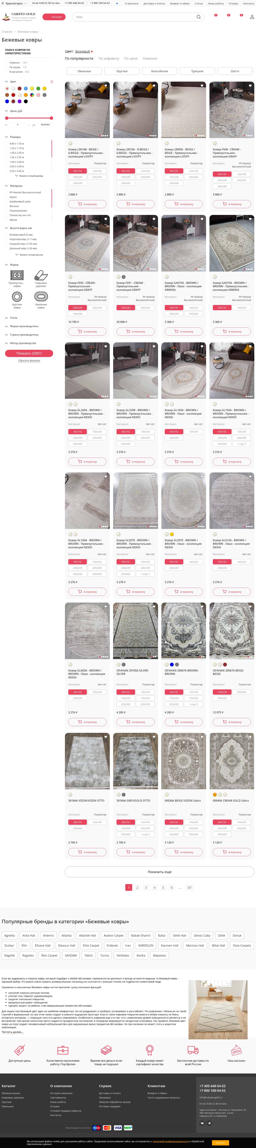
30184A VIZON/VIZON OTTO (86, 800)
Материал (16, 185)
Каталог (57, 17)
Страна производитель (24, 334)
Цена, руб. (16, 111)
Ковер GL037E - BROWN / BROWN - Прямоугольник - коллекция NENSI (135, 544)
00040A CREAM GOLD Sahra (231, 800)
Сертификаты (58, 1097)
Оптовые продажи (109, 1106)
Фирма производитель (24, 326)
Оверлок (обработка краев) (114, 1102)
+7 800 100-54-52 (100, 3)
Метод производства (23, 343)
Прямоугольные (11, 1093)
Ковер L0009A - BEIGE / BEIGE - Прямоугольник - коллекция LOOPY (181, 153)
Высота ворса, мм (21, 228)
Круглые (6, 1102)
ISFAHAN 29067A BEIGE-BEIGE (228, 672)
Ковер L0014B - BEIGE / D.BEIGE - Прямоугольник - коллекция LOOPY (86, 153)
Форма (14, 264)
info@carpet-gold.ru (211, 1097)
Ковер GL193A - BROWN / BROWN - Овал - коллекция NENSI (183, 413)
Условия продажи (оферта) (65, 1110)
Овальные (8, 1106)
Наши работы (216, 3)
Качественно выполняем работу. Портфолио (63, 1055)
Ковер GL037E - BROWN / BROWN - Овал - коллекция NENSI (183, 544)
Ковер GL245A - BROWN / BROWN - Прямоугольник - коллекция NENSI (86, 413)
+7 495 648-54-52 (74, 3)
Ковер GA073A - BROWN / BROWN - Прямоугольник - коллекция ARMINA (231, 286)
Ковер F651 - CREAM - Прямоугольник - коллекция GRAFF (131, 286)
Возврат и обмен (180, 3)
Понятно (220, 1143)
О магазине (131, 3)
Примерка (105, 1097)
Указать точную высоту (31, 254)
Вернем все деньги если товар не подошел (106, 1055)
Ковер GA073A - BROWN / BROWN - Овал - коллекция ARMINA (183, 286)
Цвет (13, 81)
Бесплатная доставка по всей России (193, 1055)
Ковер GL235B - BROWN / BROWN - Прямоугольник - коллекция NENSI (135, 413)
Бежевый (82, 51)
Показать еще (160, 872)
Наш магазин (236, 1053)
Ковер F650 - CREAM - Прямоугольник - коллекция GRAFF (82, 286)
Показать (29, 353)
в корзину (90, 204)
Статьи (199, 3)
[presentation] (252, 71)
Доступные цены (20, 1053)
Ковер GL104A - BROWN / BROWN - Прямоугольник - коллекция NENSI (86, 544)
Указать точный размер (31, 175)
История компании (61, 1093)
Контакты (248, 3)
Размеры (15, 137)
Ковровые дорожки (13, 1097)
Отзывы (233, 3)
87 (190, 887)
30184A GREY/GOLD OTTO (133, 800)
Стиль (14, 317)
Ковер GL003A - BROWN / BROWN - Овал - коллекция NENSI (86, 674)
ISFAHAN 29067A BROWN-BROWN (182, 672)
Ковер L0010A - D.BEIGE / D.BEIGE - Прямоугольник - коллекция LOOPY (134, 153)
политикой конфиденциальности (171, 1141)
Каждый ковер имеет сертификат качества (149, 1055)
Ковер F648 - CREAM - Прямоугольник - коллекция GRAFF (227, 153)
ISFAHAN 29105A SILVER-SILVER (133, 672)
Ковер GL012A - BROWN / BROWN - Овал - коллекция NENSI (231, 544)
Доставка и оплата (154, 3)
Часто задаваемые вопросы (164, 1097)
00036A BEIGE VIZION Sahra (183, 800)
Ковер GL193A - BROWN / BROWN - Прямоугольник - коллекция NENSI (231, 413)
